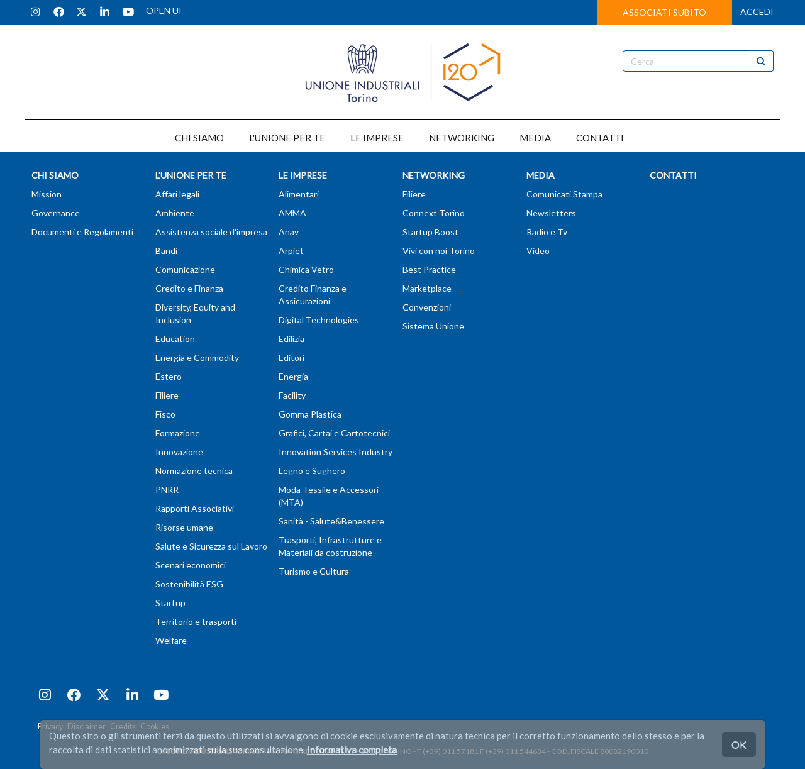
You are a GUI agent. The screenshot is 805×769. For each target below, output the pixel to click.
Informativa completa (352, 749)
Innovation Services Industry (335, 451)
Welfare (171, 640)
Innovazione (179, 451)
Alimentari (299, 194)
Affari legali (177, 194)
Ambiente (174, 212)
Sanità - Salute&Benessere (331, 521)
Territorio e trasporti (195, 621)
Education (175, 338)
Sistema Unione (433, 326)
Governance (55, 212)
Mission (46, 194)
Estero (168, 376)
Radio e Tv (546, 231)
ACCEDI (757, 11)
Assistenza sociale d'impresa (211, 231)
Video (538, 250)
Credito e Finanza (189, 288)
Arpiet (291, 250)
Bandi (166, 250)
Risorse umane (184, 527)
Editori (291, 357)
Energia (293, 376)
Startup (170, 602)
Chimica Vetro (306, 269)
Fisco (165, 414)
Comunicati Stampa (564, 194)
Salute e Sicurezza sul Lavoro (211, 546)
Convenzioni (426, 307)
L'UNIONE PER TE (287, 137)
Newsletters (551, 212)
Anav (289, 231)
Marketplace (427, 288)
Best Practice (429, 269)
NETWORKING (461, 137)
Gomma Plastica (310, 414)
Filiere (167, 395)
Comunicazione (185, 269)
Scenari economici (190, 565)
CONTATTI (600, 137)
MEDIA (535, 137)
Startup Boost (430, 231)
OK (739, 744)
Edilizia (291, 338)
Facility (292, 395)
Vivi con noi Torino (438, 250)
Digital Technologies (319, 319)
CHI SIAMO (199, 137)
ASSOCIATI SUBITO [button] (664, 12)
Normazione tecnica (194, 470)
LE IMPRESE (377, 137)
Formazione (177, 433)
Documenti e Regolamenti (82, 231)
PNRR (167, 489)
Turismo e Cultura (314, 571)
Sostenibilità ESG (189, 583)
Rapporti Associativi (194, 508)
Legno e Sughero (312, 470)
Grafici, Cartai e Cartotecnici (334, 433)
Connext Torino (433, 212)
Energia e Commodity (197, 357)
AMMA (292, 212)
